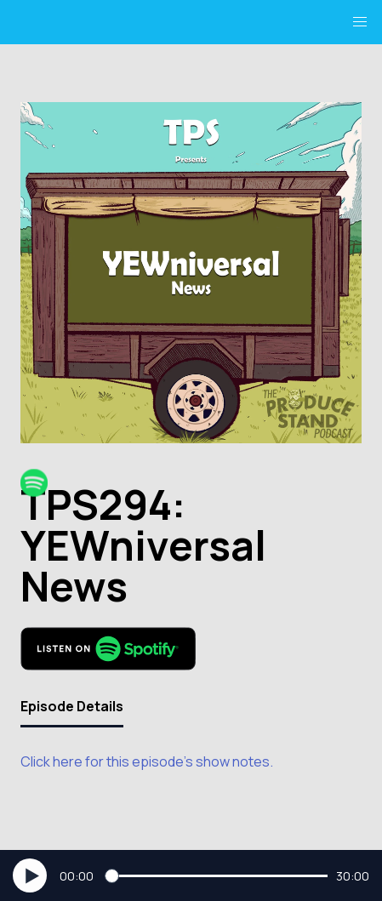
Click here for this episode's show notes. (146, 761)
